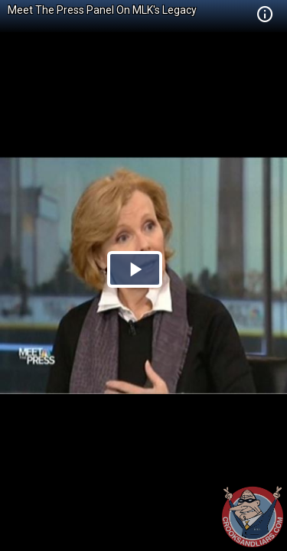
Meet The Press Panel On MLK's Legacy (102, 10)
